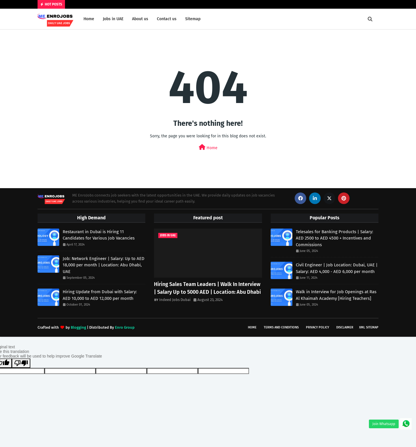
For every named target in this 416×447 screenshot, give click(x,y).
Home (208, 147)
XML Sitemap (368, 327)
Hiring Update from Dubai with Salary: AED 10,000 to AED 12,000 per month (100, 295)
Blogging (78, 327)
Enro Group (125, 327)
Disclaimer (344, 327)
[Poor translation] (21, 363)
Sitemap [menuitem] (192, 18)
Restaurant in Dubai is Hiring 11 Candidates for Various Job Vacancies (99, 235)
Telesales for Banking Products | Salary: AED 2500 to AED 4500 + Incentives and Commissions (334, 238)
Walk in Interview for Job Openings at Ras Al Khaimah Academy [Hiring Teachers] (336, 295)
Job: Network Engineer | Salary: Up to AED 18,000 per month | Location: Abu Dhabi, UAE (103, 265)
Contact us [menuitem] (167, 18)
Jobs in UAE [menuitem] (113, 18)
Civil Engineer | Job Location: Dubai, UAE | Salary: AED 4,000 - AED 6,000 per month (337, 268)
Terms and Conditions (281, 327)
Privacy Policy (317, 327)
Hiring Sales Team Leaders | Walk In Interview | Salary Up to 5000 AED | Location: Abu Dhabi (207, 288)
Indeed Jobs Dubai (175, 300)
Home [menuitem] (88, 18)
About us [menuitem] (140, 18)
